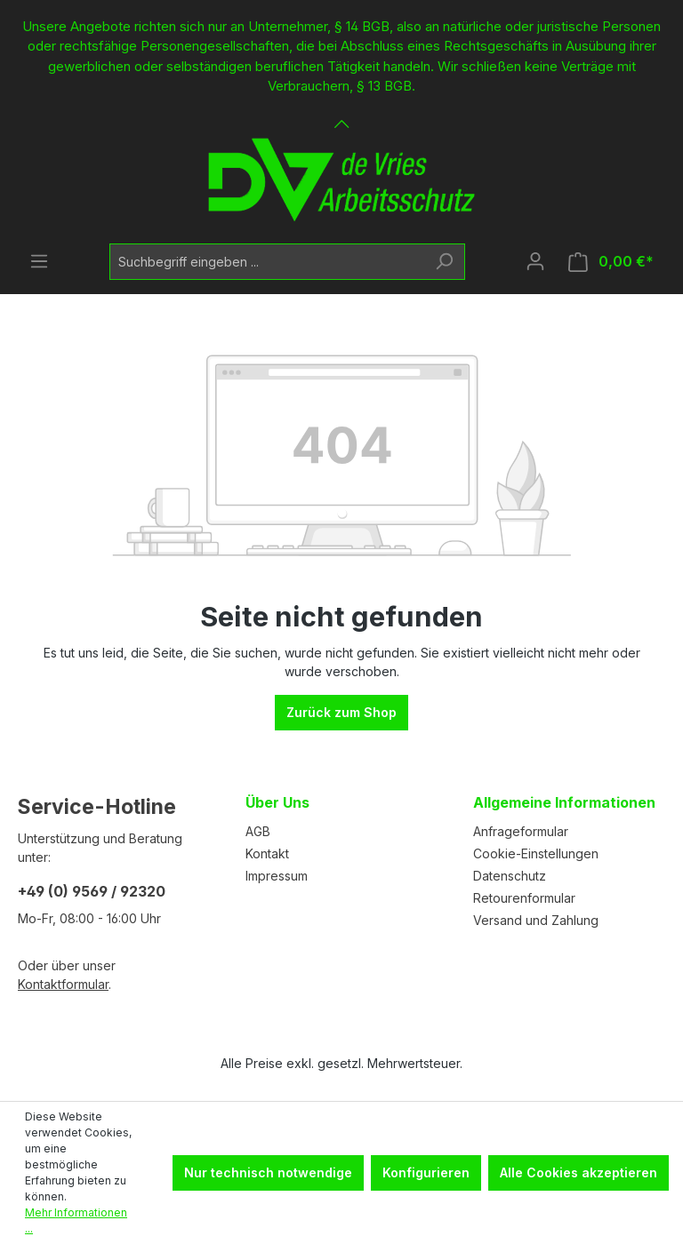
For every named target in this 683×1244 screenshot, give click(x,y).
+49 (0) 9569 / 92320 (91, 891)
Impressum (276, 875)
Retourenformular (524, 897)
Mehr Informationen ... (76, 1220)
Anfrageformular (520, 831)
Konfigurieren (426, 1172)
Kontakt (267, 853)
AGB (257, 831)
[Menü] (39, 261)
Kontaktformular (63, 984)
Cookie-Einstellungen (536, 853)
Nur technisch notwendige (268, 1172)
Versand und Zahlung (536, 920)
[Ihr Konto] (535, 261)
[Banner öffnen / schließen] (341, 113)
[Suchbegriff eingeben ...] (266, 261)
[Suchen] (444, 261)
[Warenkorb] (611, 261)
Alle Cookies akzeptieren (578, 1172)
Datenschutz (509, 875)
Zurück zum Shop (341, 712)
